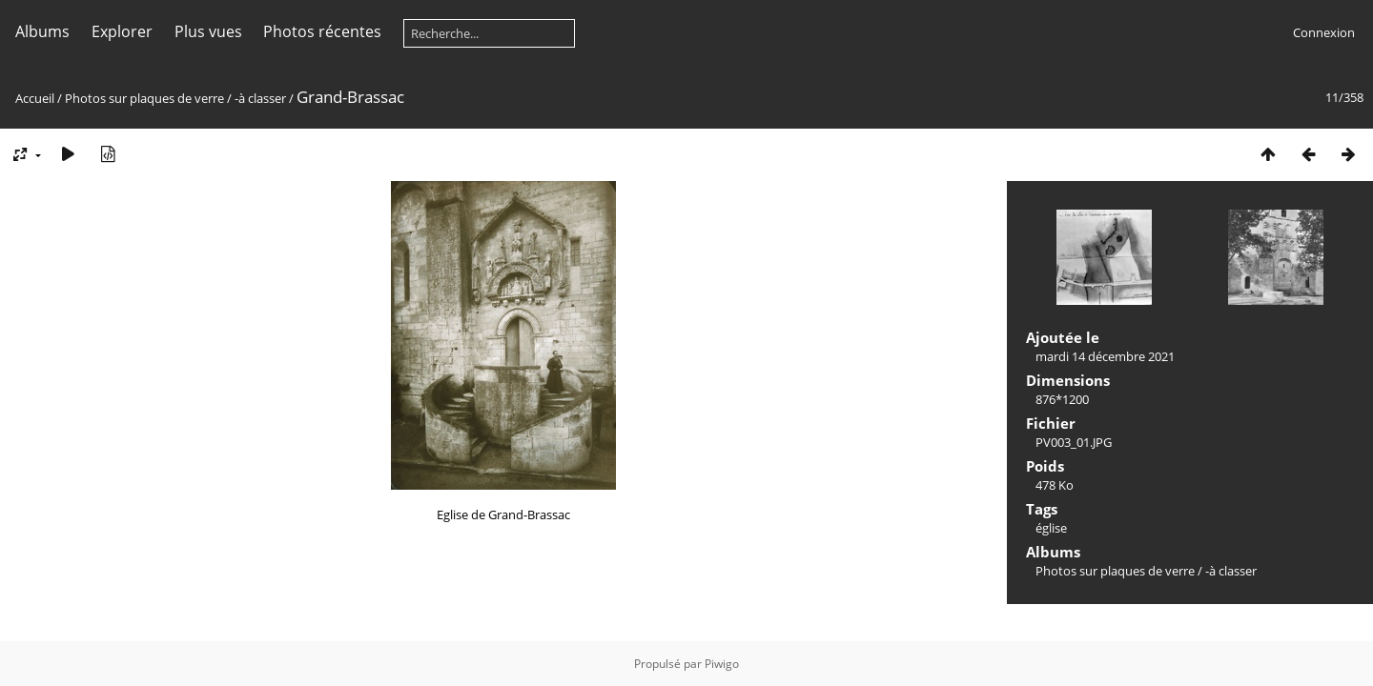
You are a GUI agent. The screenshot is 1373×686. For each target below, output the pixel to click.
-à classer (260, 98)
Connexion (1324, 32)
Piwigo (722, 664)
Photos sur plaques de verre (144, 98)
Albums (42, 31)
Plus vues (208, 31)
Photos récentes (322, 31)
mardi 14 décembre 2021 (1105, 356)
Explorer (122, 31)
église (1051, 527)
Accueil (34, 98)
